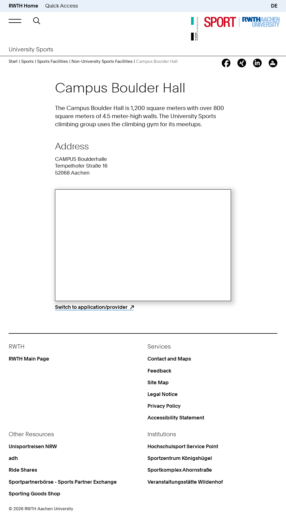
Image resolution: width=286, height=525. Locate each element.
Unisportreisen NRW (33, 446)
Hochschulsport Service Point (182, 446)
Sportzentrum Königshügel (179, 458)
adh (13, 458)
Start (13, 61)
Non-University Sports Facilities (102, 61)
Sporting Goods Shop (34, 494)
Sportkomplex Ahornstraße (179, 470)
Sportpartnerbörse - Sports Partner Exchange (63, 482)
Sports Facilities (52, 61)
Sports (27, 61)
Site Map (158, 382)
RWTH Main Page (29, 359)
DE (274, 6)
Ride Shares (23, 470)
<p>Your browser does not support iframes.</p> (143, 245)
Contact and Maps (169, 359)
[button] (15, 21)
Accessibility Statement (175, 418)
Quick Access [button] (61, 6)
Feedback (159, 371)
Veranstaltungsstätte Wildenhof (185, 482)
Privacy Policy (164, 406)
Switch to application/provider (91, 307)
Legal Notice (162, 394)
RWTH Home (23, 6)
